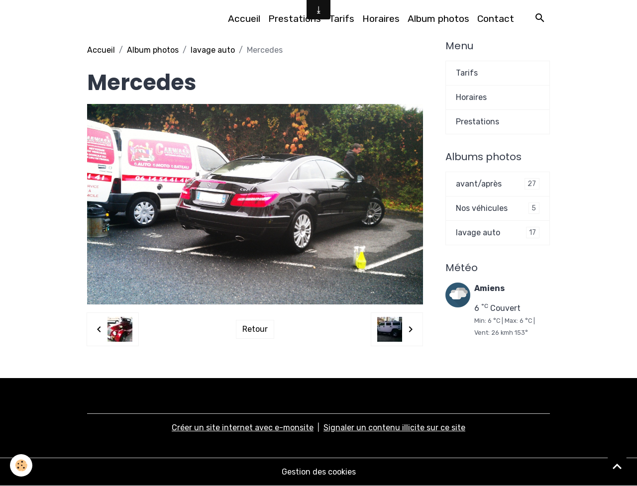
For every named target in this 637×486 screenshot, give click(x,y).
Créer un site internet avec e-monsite (243, 427)
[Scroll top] (617, 466)
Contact (495, 18)
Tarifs (341, 18)
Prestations (294, 18)
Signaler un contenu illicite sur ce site (394, 427)
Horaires (381, 18)
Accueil (244, 18)
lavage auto (213, 50)
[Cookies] (21, 465)
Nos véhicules (497, 208)
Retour (255, 329)
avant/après (497, 184)
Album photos (438, 18)
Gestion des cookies (319, 472)
